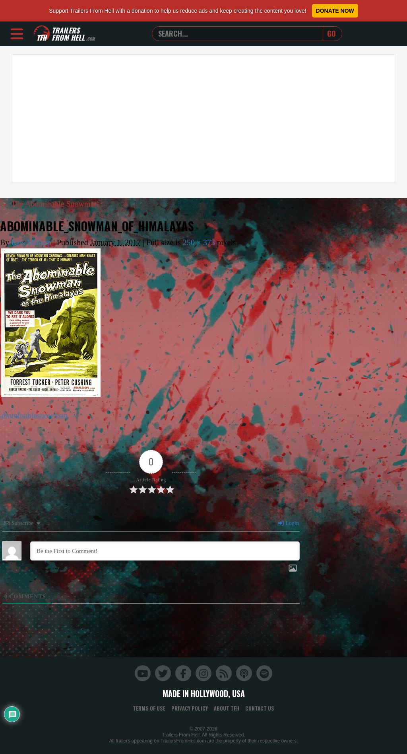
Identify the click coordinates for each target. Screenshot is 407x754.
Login (288, 523)
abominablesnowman (34, 415)
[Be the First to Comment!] (165, 551)
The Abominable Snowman (49, 203)
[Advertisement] (203, 118)
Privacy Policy (189, 708)
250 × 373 (199, 242)
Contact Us (259, 708)
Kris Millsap (31, 242)
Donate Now (335, 11)
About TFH (226, 708)
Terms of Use (149, 708)
